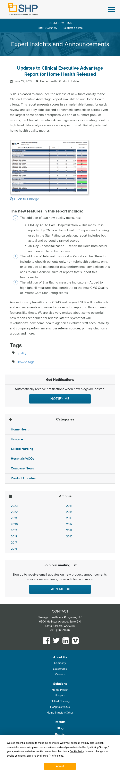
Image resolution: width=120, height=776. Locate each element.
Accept (60, 766)
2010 (69, 536)
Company (60, 663)
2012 (69, 524)
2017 (14, 542)
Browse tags (25, 362)
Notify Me (60, 399)
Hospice (17, 439)
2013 (69, 518)
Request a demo (73, 28)
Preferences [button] (56, 755)
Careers (60, 674)
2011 (69, 530)
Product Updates (23, 478)
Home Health (20, 429)
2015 (69, 506)
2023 (14, 506)
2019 (14, 530)
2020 (14, 524)
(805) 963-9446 (47, 28)
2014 (69, 512)
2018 (14, 536)
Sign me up (60, 589)
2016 (14, 548)
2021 (14, 518)
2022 (14, 512)
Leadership (60, 668)
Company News (22, 468)
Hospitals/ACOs (22, 459)
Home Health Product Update (59, 81)
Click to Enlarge (50, 170)
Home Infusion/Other (60, 712)
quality (21, 353)
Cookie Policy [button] (77, 751)
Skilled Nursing (22, 449)
